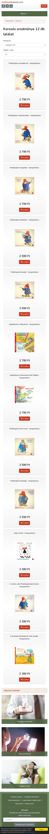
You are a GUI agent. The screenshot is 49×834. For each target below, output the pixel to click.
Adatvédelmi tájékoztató (31, 800)
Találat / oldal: (8, 50)
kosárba (24, 105)
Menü (24, 13)
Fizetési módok (16, 797)
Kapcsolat (19, 803)
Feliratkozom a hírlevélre (24, 824)
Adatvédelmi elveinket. (30, 832)
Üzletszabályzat (14, 800)
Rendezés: (7, 41)
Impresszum (29, 803)
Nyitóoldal (9, 21)
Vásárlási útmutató (31, 797)
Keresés (19, 21)
